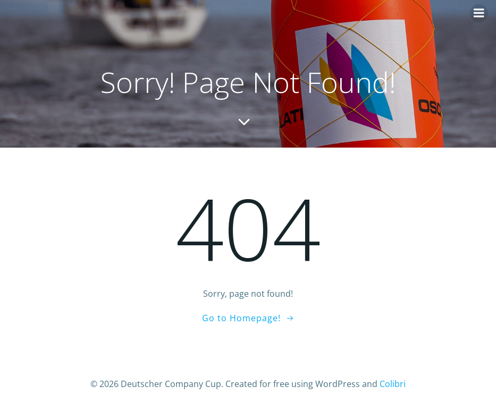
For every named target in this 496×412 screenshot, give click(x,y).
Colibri (393, 384)
